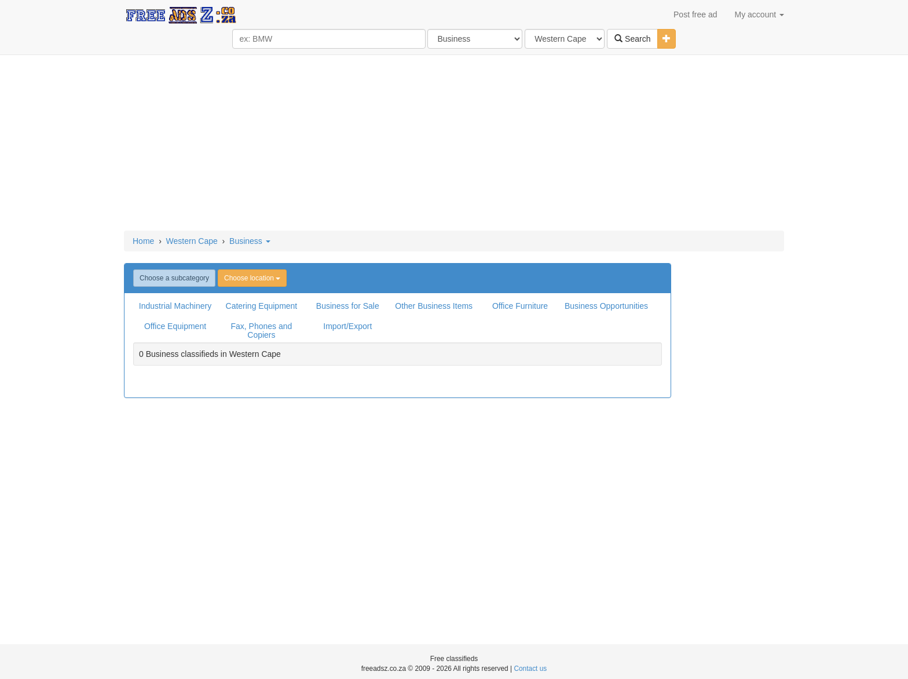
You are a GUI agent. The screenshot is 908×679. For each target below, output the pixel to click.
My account (759, 14)
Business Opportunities (606, 306)
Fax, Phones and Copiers (261, 331)
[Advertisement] (454, 144)
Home (143, 241)
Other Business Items (434, 306)
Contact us (530, 669)
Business (249, 241)
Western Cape (192, 241)
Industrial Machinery (175, 306)
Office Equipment (175, 326)
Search (632, 38)
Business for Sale (347, 306)
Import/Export (347, 326)
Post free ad (695, 14)
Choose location (252, 278)
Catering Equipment (262, 306)
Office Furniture (520, 306)
